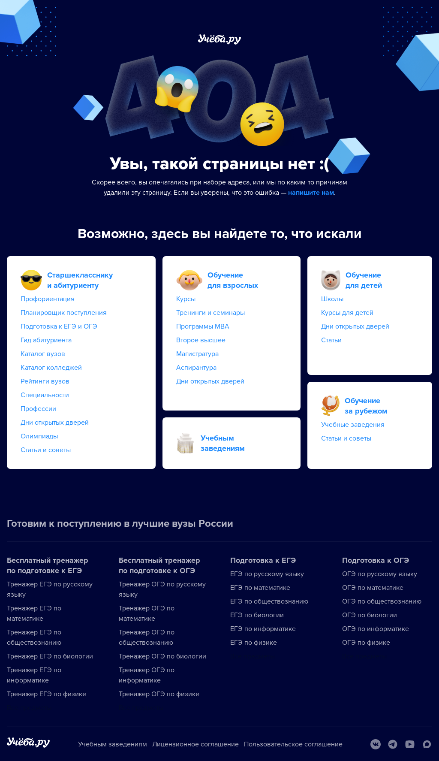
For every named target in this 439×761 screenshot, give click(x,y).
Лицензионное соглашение (195, 744)
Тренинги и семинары (210, 312)
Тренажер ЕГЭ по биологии (50, 656)
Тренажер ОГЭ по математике (146, 613)
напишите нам (311, 192)
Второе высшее (201, 340)
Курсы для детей (347, 312)
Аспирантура (196, 367)
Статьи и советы (46, 450)
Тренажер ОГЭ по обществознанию (146, 637)
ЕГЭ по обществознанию (269, 601)
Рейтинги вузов (45, 381)
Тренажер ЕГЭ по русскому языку (50, 589)
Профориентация (48, 299)
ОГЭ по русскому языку (379, 574)
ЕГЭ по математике (260, 587)
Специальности (45, 395)
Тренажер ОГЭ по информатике (146, 675)
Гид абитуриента (46, 340)
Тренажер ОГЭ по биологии (162, 656)
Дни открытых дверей (55, 422)
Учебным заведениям (112, 744)
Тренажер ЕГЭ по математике (34, 613)
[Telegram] (393, 744)
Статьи (331, 340)
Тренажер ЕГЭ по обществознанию (34, 637)
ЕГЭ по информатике (263, 629)
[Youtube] (410, 744)
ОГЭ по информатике (375, 629)
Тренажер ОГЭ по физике (159, 694)
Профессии (38, 409)
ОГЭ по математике (372, 587)
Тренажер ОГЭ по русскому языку (162, 589)
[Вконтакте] (375, 744)
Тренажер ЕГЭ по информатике (34, 675)
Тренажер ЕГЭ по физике (46, 694)
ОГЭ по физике (366, 642)
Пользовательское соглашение (293, 744)
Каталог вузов (43, 354)
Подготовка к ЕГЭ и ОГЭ (59, 326)
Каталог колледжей (51, 367)
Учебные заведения (353, 424)
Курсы (185, 299)
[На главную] (28, 744)
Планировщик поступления (64, 312)
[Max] (427, 744)
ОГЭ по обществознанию (381, 601)
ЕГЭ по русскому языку (267, 574)
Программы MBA (202, 326)
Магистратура (197, 354)
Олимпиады (39, 436)
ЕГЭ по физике (253, 642)
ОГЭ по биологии (369, 615)
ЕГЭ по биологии (257, 615)
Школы (332, 299)
